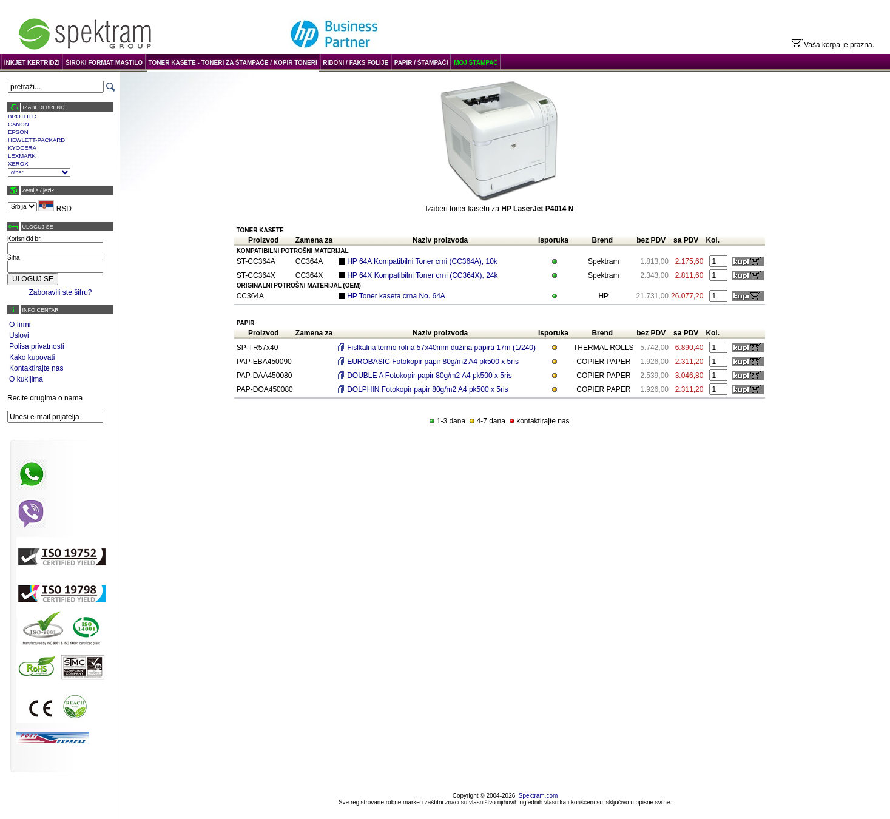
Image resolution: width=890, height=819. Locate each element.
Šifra (13, 257)
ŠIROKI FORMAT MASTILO (104, 62)
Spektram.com (538, 795)
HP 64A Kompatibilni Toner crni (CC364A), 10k (422, 261)
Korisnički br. (24, 238)
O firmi (19, 324)
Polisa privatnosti (36, 346)
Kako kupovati (32, 357)
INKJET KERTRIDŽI (32, 62)
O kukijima (26, 379)
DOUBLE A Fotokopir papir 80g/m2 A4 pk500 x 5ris (429, 375)
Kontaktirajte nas (36, 368)
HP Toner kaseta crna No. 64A (396, 296)
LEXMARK (22, 155)
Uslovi (19, 335)
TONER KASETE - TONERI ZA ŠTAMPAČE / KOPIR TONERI (233, 62)
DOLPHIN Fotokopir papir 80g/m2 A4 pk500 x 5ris (427, 389)
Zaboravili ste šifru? (60, 292)
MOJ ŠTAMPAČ (475, 62)
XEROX (18, 163)
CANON (18, 124)
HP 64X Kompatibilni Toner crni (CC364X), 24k (422, 275)
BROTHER (22, 116)
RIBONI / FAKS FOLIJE (355, 62)
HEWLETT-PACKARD (36, 139)
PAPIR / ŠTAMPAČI (421, 62)
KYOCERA (22, 147)
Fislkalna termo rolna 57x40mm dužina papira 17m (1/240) (441, 347)
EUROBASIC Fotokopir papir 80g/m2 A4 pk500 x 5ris (433, 361)
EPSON (18, 132)
